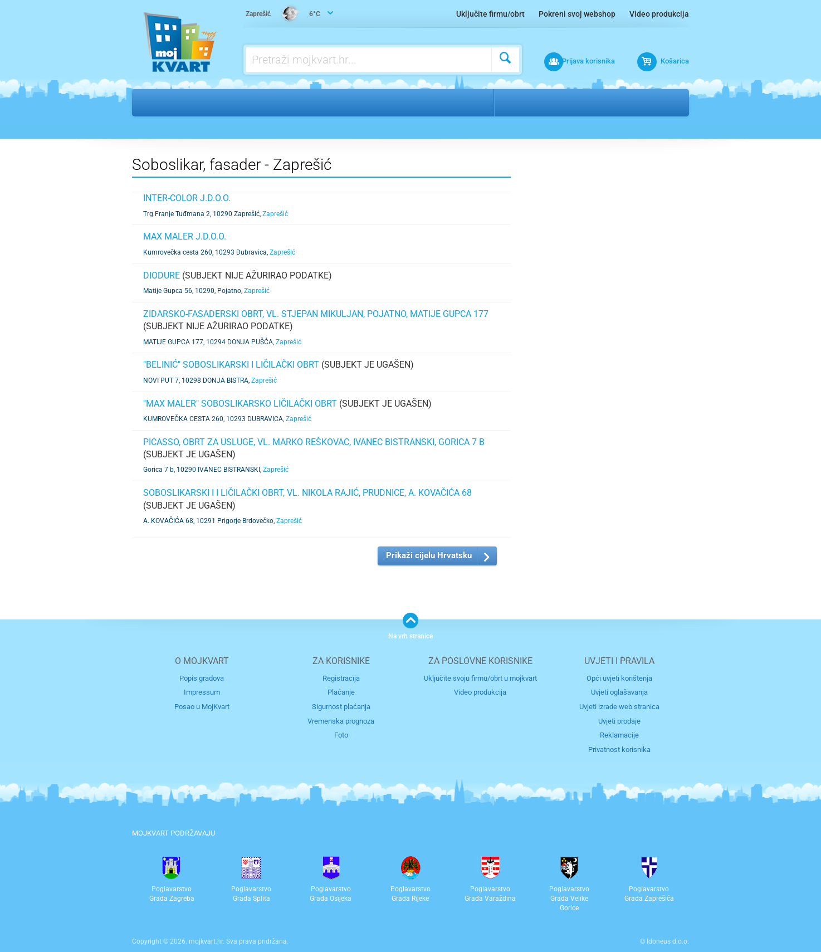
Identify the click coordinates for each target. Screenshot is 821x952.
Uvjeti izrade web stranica (619, 706)
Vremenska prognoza (340, 720)
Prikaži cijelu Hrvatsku (429, 555)
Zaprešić (524, 102)
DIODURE (161, 275)
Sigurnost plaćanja (341, 706)
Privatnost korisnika (619, 748)
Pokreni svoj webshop (577, 13)
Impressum (202, 692)
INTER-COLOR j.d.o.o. (187, 198)
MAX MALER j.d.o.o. (184, 236)
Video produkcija (659, 13)
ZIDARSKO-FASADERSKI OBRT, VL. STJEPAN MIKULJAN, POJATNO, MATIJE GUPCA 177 (315, 314)
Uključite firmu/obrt (490, 13)
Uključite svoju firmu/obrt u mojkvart (480, 678)
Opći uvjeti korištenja (619, 678)
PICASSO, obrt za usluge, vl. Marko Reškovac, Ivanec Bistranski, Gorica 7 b (314, 442)
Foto (341, 734)
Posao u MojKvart (201, 706)
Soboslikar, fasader (317, 102)
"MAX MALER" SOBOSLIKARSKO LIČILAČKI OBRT (240, 403)
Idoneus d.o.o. (668, 940)
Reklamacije (619, 734)
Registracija (341, 678)
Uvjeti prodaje (619, 720)
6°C (283, 14)
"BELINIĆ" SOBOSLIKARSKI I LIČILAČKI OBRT (231, 364)
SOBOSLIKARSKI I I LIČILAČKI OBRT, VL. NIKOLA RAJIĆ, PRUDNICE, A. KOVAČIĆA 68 (307, 492)
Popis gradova (201, 678)
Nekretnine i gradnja (216, 102)
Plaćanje (341, 692)
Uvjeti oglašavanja (619, 692)
